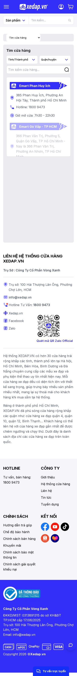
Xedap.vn (38, 654)
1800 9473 (41, 305)
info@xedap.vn (20, 297)
